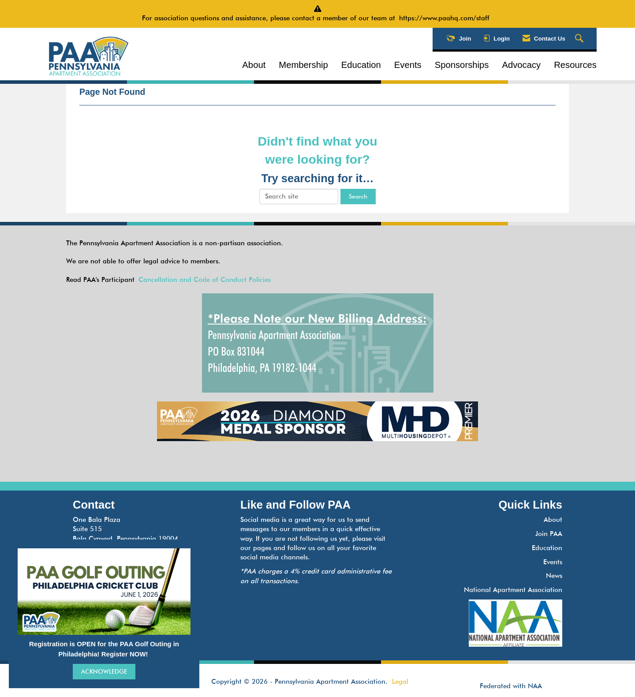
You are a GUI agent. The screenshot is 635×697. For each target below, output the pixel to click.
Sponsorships (462, 65)
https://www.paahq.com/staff (446, 18)
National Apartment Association (513, 590)
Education (361, 65)
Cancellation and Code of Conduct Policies (204, 280)
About (253, 65)
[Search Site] (580, 39)
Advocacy (521, 65)
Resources (575, 65)
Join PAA (548, 534)
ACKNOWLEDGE (104, 671)
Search (358, 196)
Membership (303, 65)
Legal (400, 682)
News (554, 576)
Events (408, 65)
